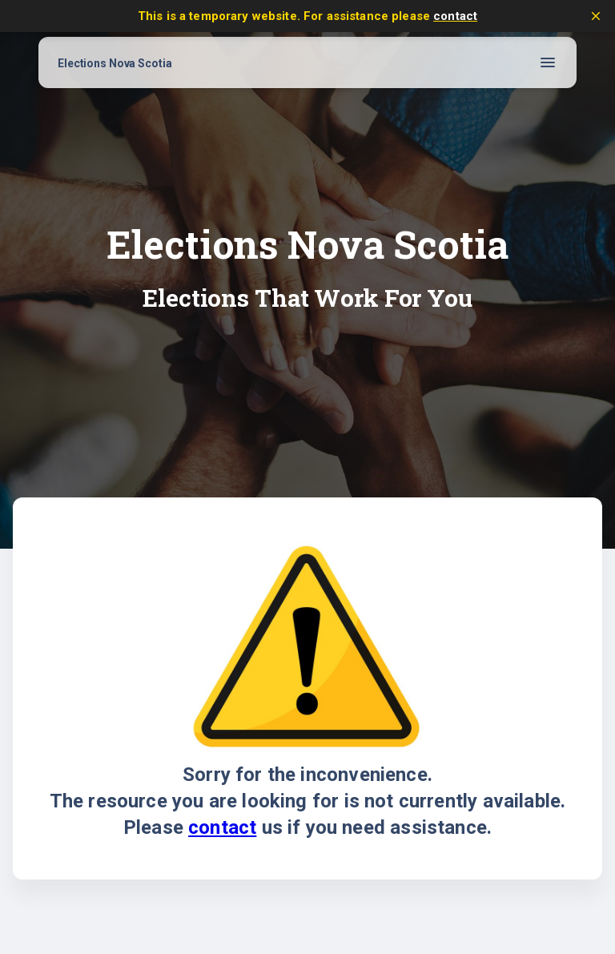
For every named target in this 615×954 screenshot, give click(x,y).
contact (455, 16)
